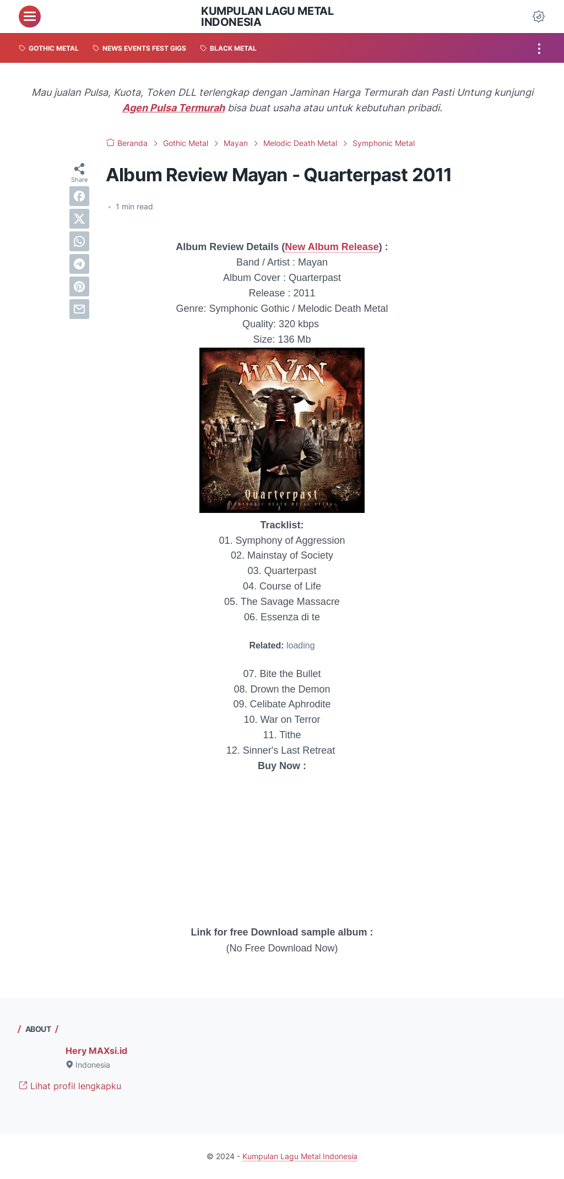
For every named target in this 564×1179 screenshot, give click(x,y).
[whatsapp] (79, 241)
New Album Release (331, 246)
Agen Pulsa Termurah (173, 107)
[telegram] (79, 264)
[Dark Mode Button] (538, 16)
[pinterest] (79, 286)
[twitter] (79, 219)
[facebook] (79, 196)
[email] (79, 309)
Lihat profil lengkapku (70, 1085)
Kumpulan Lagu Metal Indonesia (267, 16)
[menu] (30, 17)
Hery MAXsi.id (96, 1050)
